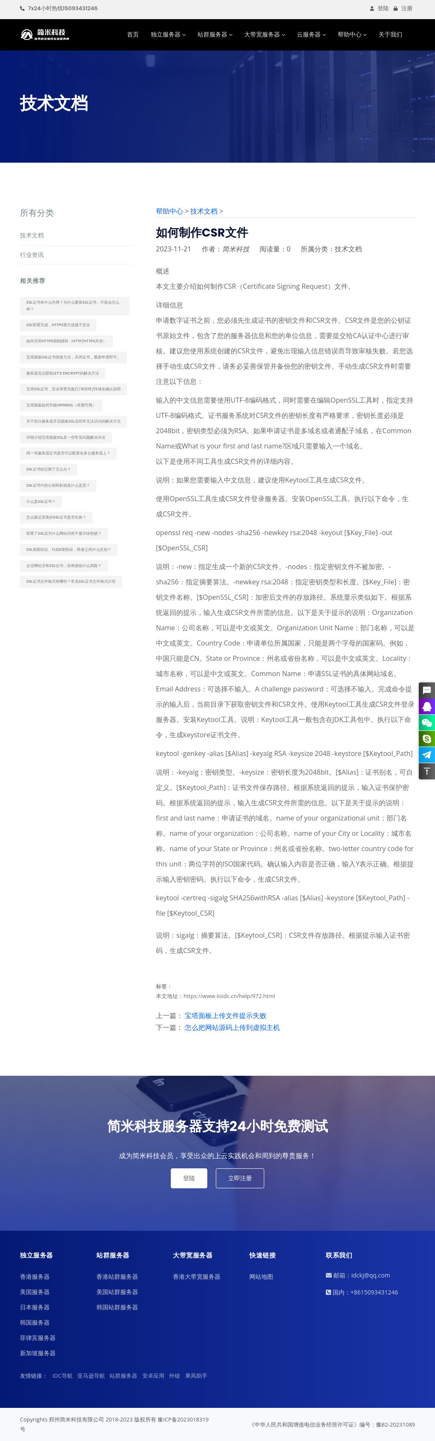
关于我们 (390, 34)
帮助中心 (350, 34)
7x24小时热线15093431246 (59, 8)
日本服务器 (35, 1307)
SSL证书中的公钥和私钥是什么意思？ (58, 485)
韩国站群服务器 (117, 1307)
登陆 (379, 8)
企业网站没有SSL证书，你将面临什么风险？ (64, 565)
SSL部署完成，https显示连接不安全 (58, 324)
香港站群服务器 (117, 1276)
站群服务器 (212, 34)
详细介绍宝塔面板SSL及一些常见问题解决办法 (65, 437)
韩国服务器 (35, 1322)
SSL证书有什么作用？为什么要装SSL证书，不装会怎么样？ (72, 306)
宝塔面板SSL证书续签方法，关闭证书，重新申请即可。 (73, 357)
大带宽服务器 (262, 34)
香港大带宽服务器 (196, 1276)
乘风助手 (196, 1375)
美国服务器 (35, 1292)
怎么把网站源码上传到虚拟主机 (232, 1027)
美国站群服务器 (117, 1292)
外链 (174, 1375)
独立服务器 (166, 34)
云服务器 (309, 34)
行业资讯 (32, 255)
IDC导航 (62, 1375)
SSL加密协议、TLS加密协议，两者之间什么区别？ (68, 549)
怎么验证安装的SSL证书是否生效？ (56, 517)
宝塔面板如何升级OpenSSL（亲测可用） (61, 405)
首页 (133, 34)
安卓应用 (153, 1375)
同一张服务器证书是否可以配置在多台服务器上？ (68, 453)
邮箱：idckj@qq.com (358, 1275)
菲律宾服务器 (38, 1338)
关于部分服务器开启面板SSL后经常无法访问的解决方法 (73, 421)
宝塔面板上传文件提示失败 (225, 1015)
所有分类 (37, 212)
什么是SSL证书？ (41, 501)
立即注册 (240, 1178)
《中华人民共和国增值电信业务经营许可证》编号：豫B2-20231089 (332, 1424)
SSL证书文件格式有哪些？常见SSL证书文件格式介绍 (71, 581)
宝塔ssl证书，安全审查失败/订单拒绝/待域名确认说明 (73, 389)
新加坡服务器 (38, 1353)
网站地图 (261, 1276)
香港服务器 (35, 1276)
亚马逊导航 (91, 1375)
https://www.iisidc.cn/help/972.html (229, 996)
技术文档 (32, 235)
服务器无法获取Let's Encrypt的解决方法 (62, 373)
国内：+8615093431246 (362, 1292)
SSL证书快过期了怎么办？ (48, 469)
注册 (402, 8)
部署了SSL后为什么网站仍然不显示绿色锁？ (64, 533)
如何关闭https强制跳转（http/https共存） (66, 341)
